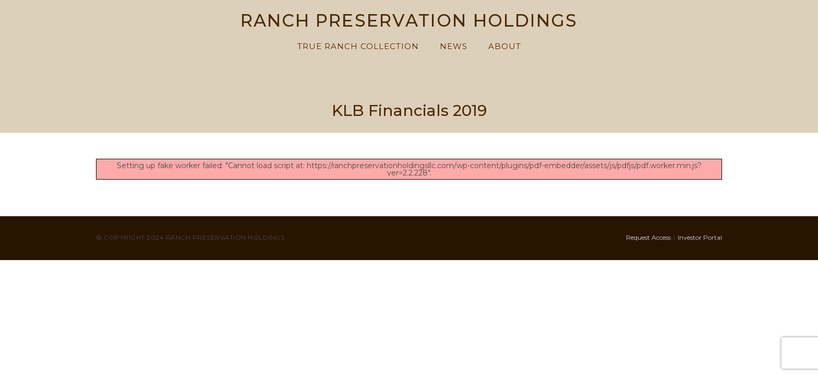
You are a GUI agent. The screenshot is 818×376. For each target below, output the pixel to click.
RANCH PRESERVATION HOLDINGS (409, 21)
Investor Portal (700, 237)
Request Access (648, 237)
